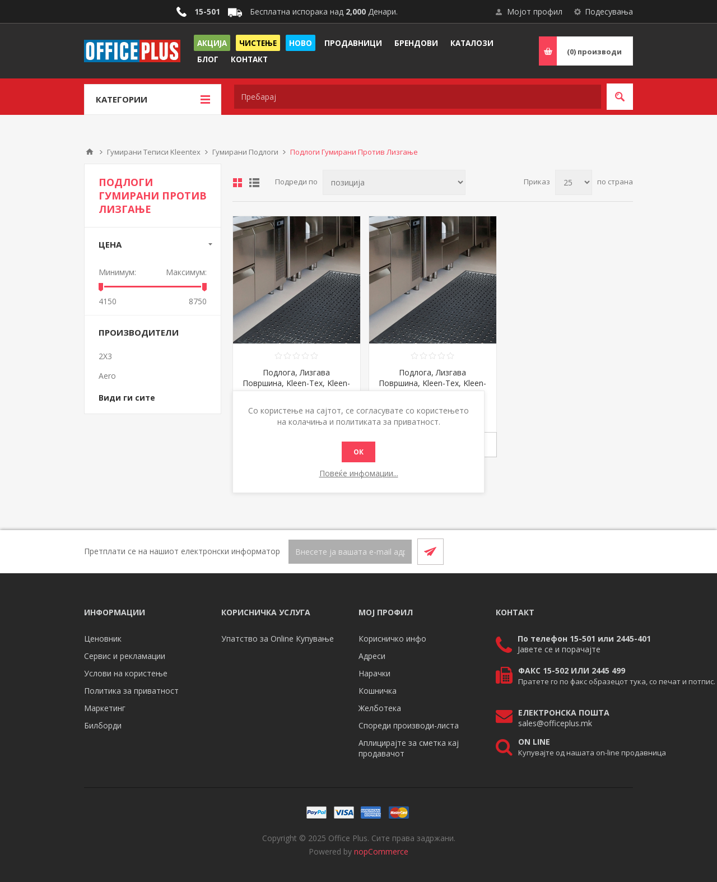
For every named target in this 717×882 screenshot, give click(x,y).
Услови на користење (125, 673)
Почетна (89, 152)
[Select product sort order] (394, 182)
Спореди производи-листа (408, 725)
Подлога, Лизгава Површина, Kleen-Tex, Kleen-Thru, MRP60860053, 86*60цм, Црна (296, 388)
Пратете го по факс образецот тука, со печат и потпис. (616, 681)
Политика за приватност (131, 690)
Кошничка (377, 690)
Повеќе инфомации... (358, 473)
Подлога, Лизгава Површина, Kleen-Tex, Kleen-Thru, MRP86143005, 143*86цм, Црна (432, 388)
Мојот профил (534, 11)
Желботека (379, 708)
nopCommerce (381, 851)
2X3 (105, 356)
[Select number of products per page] (573, 182)
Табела (237, 182)
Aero (107, 375)
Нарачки (374, 673)
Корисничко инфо (392, 638)
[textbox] (417, 97)
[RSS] (619, 551)
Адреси (371, 656)
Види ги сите (127, 397)
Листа (254, 182)
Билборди (103, 725)
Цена (110, 244)
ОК (358, 452)
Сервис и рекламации (124, 656)
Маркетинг (104, 708)
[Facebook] (593, 551)
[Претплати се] (350, 552)
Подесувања (609, 11)
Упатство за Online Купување (277, 638)
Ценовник (103, 638)
